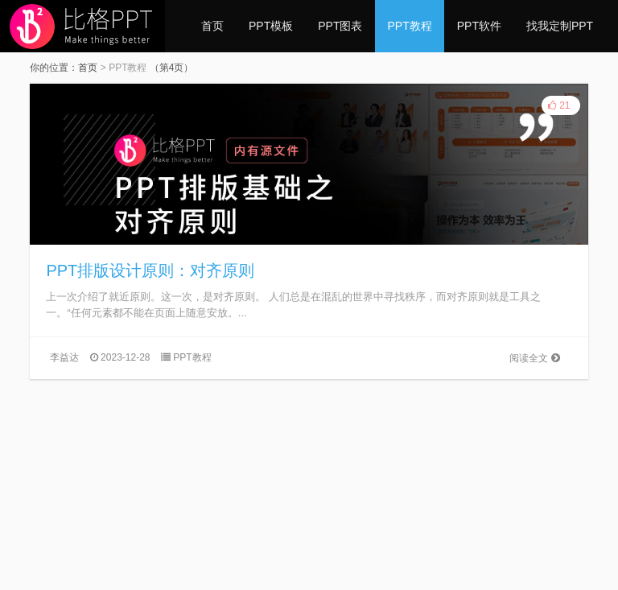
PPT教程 (409, 25)
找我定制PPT (559, 25)
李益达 (64, 357)
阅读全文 (534, 358)
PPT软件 (479, 25)
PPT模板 (271, 25)
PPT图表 (340, 25)
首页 (212, 25)
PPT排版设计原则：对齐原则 (150, 270)
